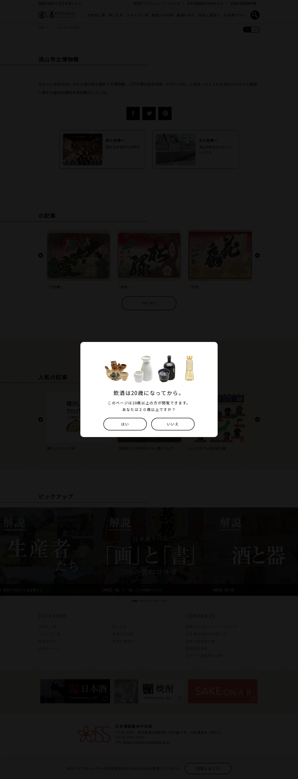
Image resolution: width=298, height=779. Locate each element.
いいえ (173, 424)
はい (125, 424)
